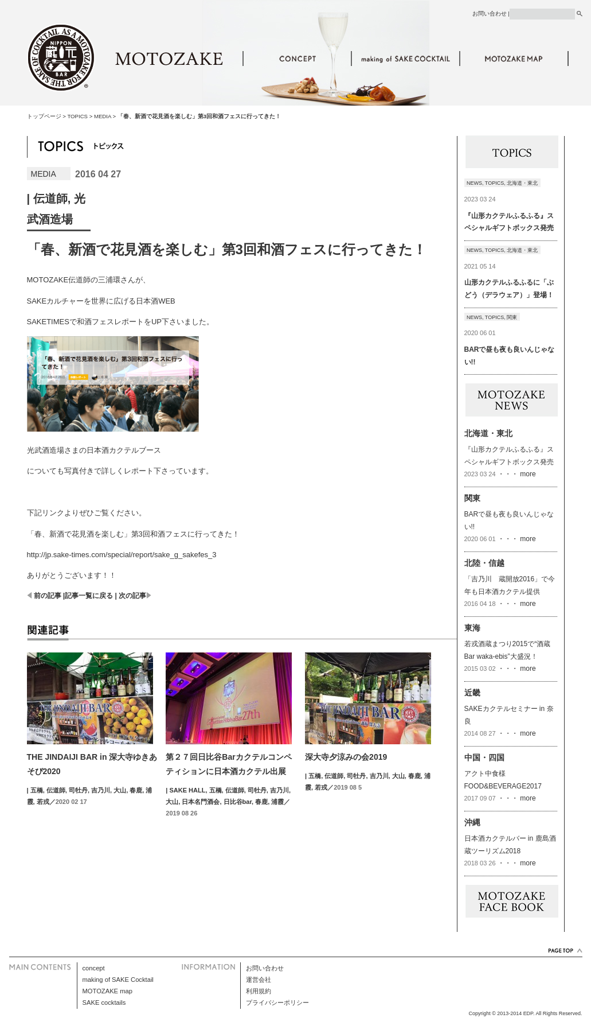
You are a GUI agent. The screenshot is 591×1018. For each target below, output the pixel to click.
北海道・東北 (522, 183)
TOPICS (77, 116)
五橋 (36, 790)
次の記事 (132, 596)
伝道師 (50, 198)
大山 (119, 790)
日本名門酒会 (201, 801)
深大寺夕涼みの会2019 (346, 756)
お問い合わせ (489, 13)
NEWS (474, 183)
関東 (512, 317)
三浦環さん (116, 279)
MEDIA (102, 116)
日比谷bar (238, 801)
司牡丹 (78, 790)
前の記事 (47, 596)
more (527, 474)
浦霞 (277, 801)
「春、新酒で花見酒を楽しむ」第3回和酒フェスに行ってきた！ (133, 534)
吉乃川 (100, 790)
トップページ (44, 116)
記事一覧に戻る (89, 596)
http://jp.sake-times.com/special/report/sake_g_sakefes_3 (122, 554)
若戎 (43, 801)
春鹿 (136, 790)
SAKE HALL (187, 790)
